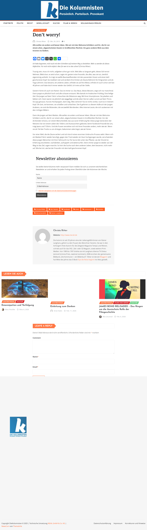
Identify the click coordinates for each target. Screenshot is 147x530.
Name (38, 208)
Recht (30, 23)
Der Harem (54, 243)
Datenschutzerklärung (102, 523)
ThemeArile (17, 526)
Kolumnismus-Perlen (91, 23)
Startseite (8, 23)
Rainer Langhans (57, 247)
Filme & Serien (70, 23)
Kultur (56, 23)
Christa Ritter (41, 75)
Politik (20, 23)
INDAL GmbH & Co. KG (56, 523)
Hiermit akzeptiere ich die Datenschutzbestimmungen (57, 225)
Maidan (100, 243)
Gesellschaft (42, 23)
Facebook (66, 243)
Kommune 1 (88, 243)
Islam (77, 243)
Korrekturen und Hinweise (135, 523)
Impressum (118, 523)
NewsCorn (5, 526)
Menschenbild (41, 247)
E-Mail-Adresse (41, 217)
